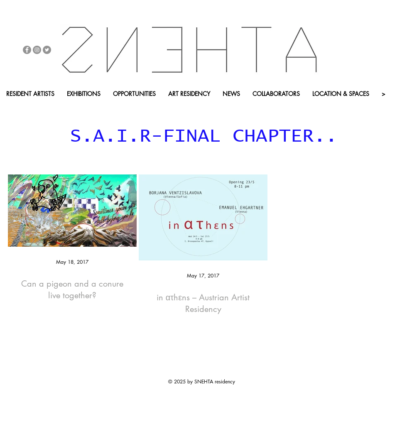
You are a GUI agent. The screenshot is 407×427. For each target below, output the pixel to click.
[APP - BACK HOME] (149, 108)
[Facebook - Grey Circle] (27, 50)
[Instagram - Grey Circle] (37, 50)
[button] (89, 108)
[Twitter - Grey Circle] (47, 50)
